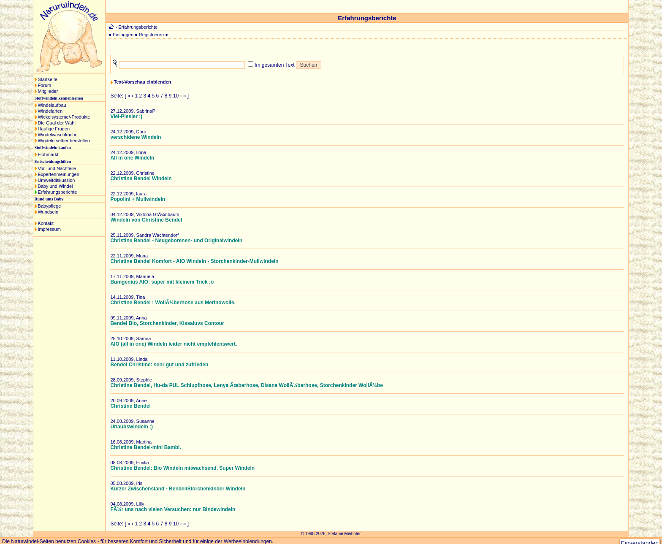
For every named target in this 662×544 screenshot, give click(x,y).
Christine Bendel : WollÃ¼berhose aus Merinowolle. (173, 303)
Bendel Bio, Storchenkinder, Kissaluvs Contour (167, 323)
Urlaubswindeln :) (131, 427)
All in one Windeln (132, 158)
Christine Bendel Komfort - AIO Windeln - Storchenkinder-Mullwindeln (194, 261)
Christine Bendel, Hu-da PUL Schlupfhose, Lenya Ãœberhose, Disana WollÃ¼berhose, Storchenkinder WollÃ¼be (246, 385)
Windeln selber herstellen (64, 140)
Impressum (49, 229)
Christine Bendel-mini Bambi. (145, 447)
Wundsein (48, 211)
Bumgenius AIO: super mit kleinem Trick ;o (162, 282)
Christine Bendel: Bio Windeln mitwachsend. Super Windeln (182, 468)
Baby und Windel (55, 186)
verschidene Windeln (135, 137)
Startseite (47, 79)
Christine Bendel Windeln (140, 178)
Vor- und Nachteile (57, 168)
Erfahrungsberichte (57, 192)
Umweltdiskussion (56, 180)
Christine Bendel (130, 406)
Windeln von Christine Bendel (146, 220)
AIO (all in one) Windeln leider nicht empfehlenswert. (173, 344)
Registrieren (151, 34)
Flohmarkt (48, 154)
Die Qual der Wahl (56, 122)
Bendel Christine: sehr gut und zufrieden (159, 365)
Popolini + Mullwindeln (137, 199)
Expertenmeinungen (58, 174)
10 (176, 96)
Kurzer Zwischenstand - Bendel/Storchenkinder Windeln (177, 489)
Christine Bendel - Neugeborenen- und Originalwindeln (176, 241)
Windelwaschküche (57, 134)
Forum (44, 85)
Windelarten (50, 111)
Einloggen (123, 34)
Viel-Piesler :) (126, 116)
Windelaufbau (52, 105)
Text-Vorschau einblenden (142, 81)
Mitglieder (48, 91)
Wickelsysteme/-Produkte (64, 116)
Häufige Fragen (54, 128)
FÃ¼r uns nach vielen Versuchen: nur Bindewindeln (172, 509)
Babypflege (49, 205)
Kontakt (45, 223)
